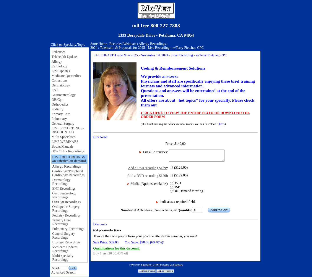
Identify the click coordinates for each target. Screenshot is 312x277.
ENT (55, 90)
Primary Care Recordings (61, 222)
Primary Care (61, 114)
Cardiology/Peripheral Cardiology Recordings (68, 173)
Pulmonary (59, 119)
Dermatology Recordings (61, 182)
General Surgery (63, 123)
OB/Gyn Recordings (66, 202)
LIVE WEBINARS (65, 141)
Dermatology (61, 85)
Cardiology (59, 66)
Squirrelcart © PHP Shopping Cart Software (162, 265)
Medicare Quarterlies (66, 76)
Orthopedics (60, 104)
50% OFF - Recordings (68, 151)
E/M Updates (61, 71)
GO (73, 268)
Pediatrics (58, 52)
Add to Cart (219, 210)
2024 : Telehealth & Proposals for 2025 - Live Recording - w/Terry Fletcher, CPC (147, 47)
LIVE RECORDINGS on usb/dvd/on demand (69, 159)
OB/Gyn (57, 99)
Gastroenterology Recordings (64, 195)
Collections (59, 80)
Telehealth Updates (65, 57)
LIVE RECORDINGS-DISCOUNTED (68, 130)
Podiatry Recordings (66, 215)
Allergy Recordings (66, 166)
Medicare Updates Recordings (65, 249)
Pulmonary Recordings (68, 229)
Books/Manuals (62, 146)
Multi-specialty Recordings (62, 257)
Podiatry (57, 109)
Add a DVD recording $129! (147, 176)
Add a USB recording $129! (147, 168)
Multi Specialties (63, 137)
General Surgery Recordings (63, 235)
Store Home (98, 44)
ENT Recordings (64, 188)
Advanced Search (63, 272)
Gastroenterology (64, 95)
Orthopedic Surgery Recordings (66, 208)
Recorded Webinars (122, 44)
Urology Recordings (66, 242)
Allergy (57, 61)
